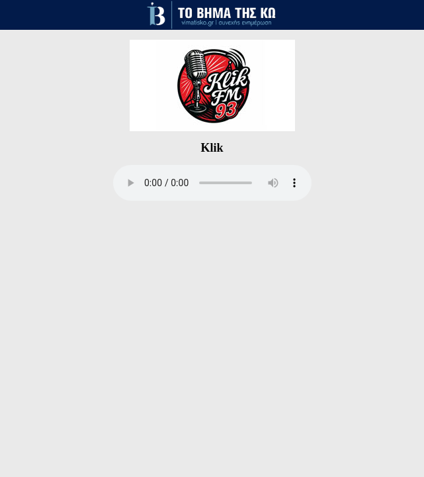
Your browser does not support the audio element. (212, 183)
